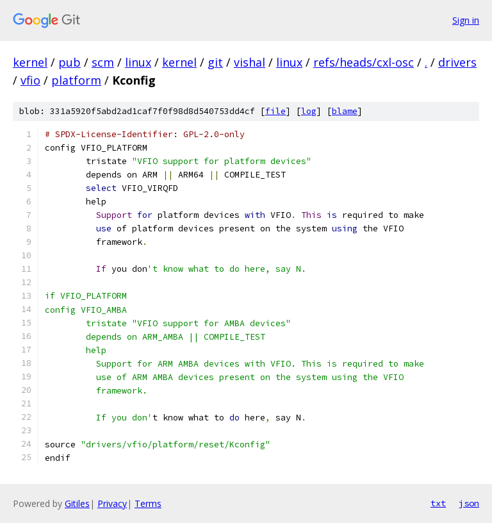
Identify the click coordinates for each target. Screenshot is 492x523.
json (469, 503)
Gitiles (77, 503)
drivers (457, 62)
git (215, 62)
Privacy (112, 503)
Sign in (465, 20)
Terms (148, 503)
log (308, 111)
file (275, 111)
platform (76, 80)
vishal (249, 62)
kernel (30, 62)
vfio (30, 80)
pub (69, 62)
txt (438, 503)
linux (138, 62)
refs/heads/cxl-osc (363, 62)
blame (344, 111)
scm (103, 62)
